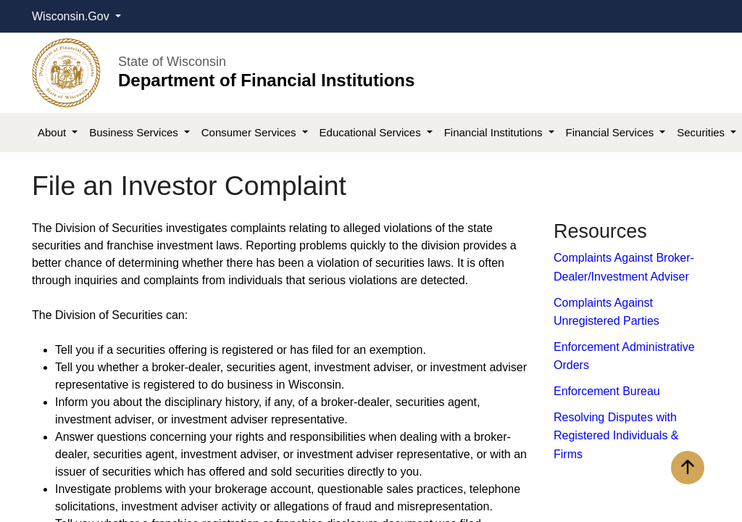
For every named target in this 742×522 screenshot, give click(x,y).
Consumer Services (250, 132)
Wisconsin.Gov (72, 16)
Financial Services (611, 132)
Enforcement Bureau (607, 391)
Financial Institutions (495, 132)
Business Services (135, 132)
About (53, 132)
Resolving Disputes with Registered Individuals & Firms (616, 435)
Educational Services (372, 132)
